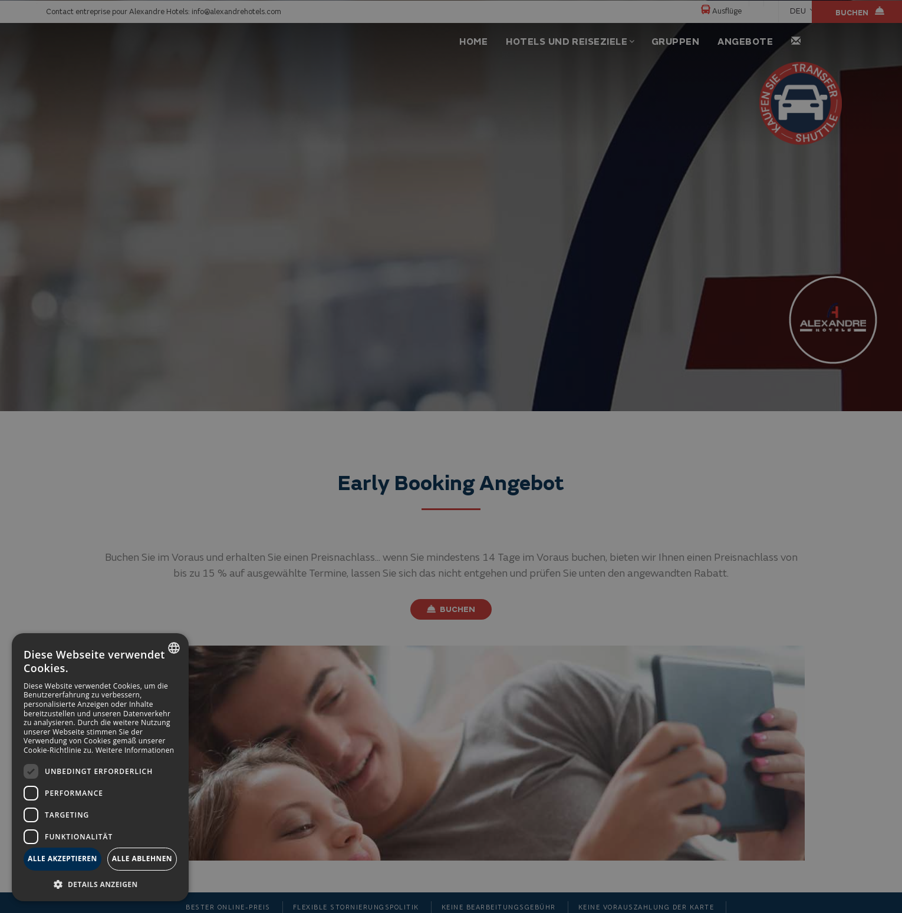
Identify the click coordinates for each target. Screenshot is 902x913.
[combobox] (174, 648)
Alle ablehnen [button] (142, 859)
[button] (100, 883)
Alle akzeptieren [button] (62, 859)
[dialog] (100, 767)
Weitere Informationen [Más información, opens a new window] (135, 750)
